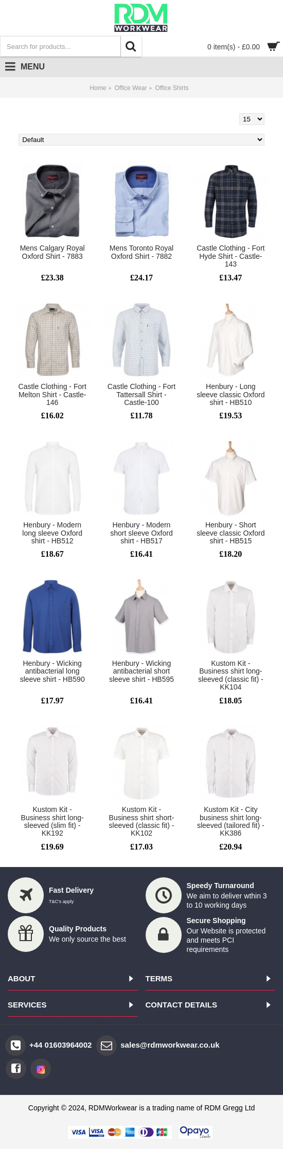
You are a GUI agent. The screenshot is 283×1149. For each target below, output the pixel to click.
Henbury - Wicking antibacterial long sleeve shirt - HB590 (52, 671)
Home (98, 88)
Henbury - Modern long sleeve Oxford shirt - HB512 (52, 533)
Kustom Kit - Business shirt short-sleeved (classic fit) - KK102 (141, 821)
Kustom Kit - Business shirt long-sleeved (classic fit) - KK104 (230, 675)
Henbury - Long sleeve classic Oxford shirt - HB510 (230, 394)
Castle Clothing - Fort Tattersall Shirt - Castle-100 (141, 394)
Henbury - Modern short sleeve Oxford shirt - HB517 (141, 533)
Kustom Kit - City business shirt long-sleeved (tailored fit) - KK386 (230, 821)
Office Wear (130, 88)
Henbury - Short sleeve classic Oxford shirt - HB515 (230, 533)
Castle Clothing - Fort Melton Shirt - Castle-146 (52, 394)
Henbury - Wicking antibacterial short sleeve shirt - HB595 (141, 671)
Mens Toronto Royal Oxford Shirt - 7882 (141, 252)
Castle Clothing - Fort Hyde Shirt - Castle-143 (230, 256)
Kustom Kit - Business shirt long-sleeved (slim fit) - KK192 (52, 821)
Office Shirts (171, 88)
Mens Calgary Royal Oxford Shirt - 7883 (52, 252)
